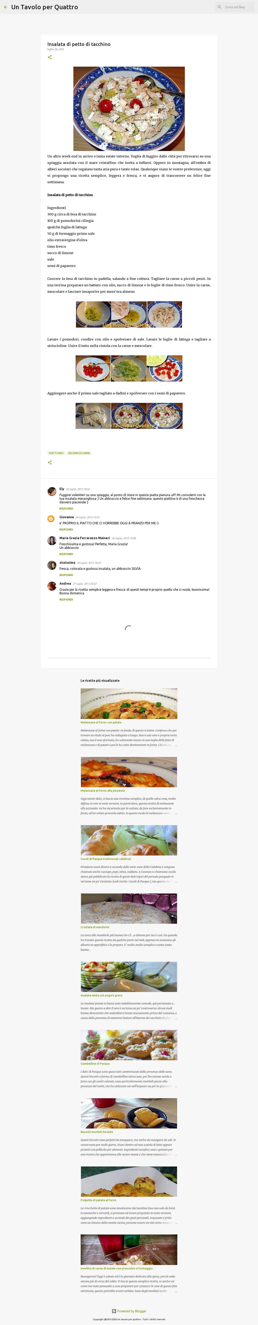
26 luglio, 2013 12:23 (87, 517)
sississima (67, 562)
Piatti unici (56, 453)
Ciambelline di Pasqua (95, 1063)
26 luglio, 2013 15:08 (124, 538)
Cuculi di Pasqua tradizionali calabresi (106, 859)
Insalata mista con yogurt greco (102, 995)
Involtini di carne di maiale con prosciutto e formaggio (117, 1268)
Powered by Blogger (129, 1311)
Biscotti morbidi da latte (97, 1132)
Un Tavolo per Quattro (44, 6)
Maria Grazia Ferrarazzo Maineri (84, 538)
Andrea (65, 583)
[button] (49, 57)
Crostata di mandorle (95, 927)
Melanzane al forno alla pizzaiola (103, 790)
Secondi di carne (79, 453)
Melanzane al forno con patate (101, 722)
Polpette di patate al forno (98, 1200)
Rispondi (66, 508)
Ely (61, 489)
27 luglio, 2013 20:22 (85, 583)
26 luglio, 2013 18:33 (89, 562)
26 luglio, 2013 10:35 (78, 489)
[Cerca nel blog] (233, 7)
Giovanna (66, 517)
